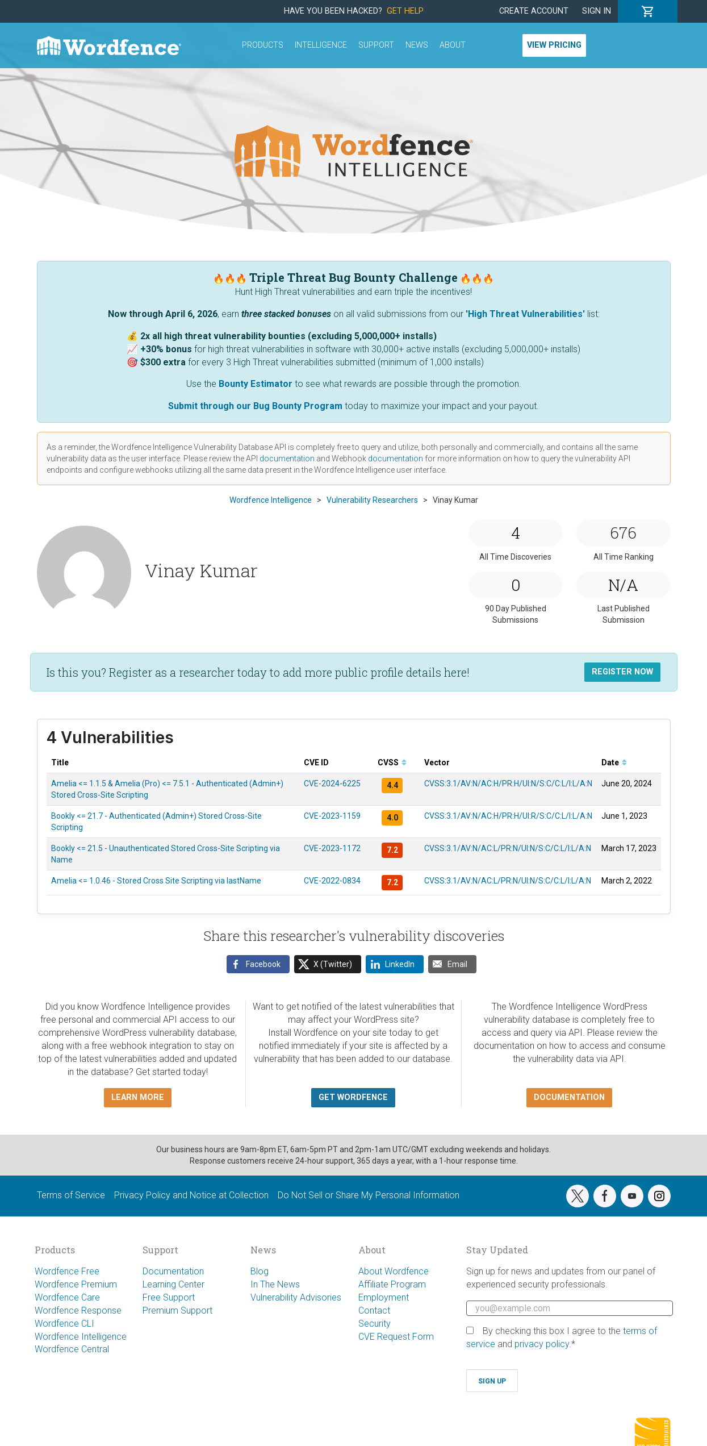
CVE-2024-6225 (332, 783)
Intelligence (321, 45)
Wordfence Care (67, 1297)
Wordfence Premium (76, 1284)
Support (376, 45)
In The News (275, 1284)
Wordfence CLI (64, 1323)
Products (262, 45)
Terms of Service (71, 1195)
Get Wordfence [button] (353, 1097)
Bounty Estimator (255, 383)
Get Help (405, 11)
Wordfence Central (72, 1349)
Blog (259, 1271)
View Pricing (554, 45)
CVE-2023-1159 (332, 815)
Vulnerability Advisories (295, 1297)
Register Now (622, 672)
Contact (374, 1310)
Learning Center (173, 1284)
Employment (383, 1297)
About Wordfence (393, 1271)
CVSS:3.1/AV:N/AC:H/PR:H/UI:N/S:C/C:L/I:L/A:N (508, 783)
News (416, 45)
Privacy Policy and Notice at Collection (191, 1195)
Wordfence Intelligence (81, 1336)
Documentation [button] (569, 1097)
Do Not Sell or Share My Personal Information (368, 1195)
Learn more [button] (137, 1097)
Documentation (173, 1271)
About (453, 45)
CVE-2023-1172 (332, 848)
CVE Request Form (396, 1336)
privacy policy (541, 1344)
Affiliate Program (392, 1284)
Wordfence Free (67, 1271)
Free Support (169, 1297)
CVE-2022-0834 (332, 880)
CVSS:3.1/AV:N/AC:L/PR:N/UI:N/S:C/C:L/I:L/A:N (507, 848)
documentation (287, 458)
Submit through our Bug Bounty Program (255, 406)
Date (614, 762)
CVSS (392, 762)
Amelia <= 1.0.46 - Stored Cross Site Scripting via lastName (156, 880)
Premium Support (177, 1310)
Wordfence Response (78, 1310)
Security (374, 1323)
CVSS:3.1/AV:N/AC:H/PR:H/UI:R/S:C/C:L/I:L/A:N (508, 815)
